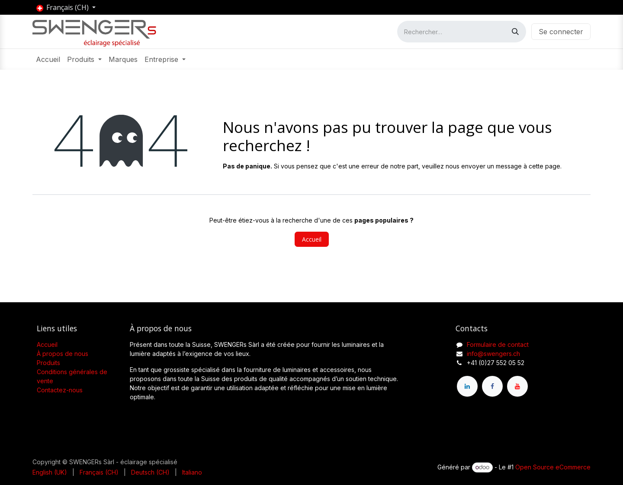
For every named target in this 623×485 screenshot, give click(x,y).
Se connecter (561, 31)
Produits (48, 362)
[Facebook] (492, 386)
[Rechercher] (515, 31)
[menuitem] (48, 59)
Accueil (311, 239)
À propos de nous (62, 353)
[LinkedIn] (467, 386)
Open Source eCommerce (553, 467)
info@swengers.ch (493, 353)
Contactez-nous (60, 390)
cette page (544, 166)
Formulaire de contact (498, 344)
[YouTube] (517, 386)
